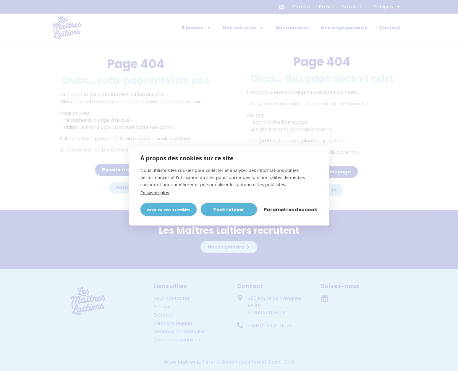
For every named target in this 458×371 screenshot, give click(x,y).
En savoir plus (154, 193)
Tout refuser (228, 209)
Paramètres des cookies (291, 209)
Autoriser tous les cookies (168, 209)
